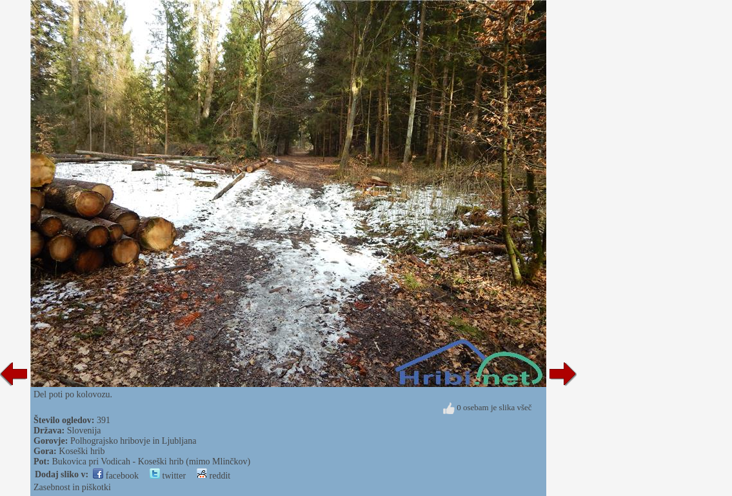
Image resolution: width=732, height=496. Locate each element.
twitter (168, 476)
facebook (116, 476)
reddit (213, 476)
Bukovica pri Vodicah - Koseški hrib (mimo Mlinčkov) (151, 461)
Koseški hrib (81, 451)
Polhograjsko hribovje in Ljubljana (133, 441)
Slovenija (84, 430)
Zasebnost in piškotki (72, 487)
